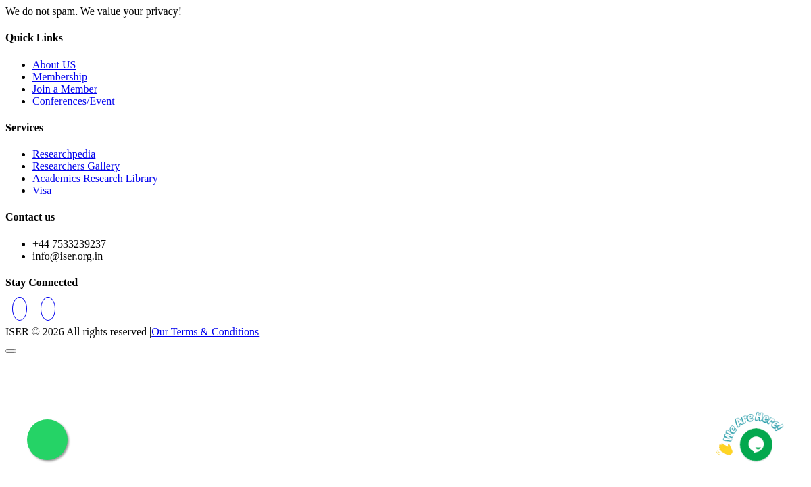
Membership (59, 77)
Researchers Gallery (76, 166)
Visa (41, 190)
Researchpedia (63, 154)
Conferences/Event (73, 101)
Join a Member (64, 89)
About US (54, 64)
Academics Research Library (95, 178)
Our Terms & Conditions (205, 332)
